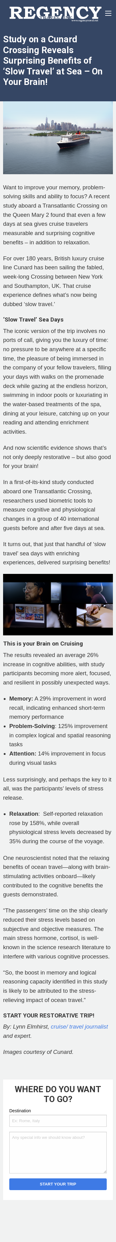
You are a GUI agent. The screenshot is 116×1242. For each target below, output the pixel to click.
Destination (20, 1110)
